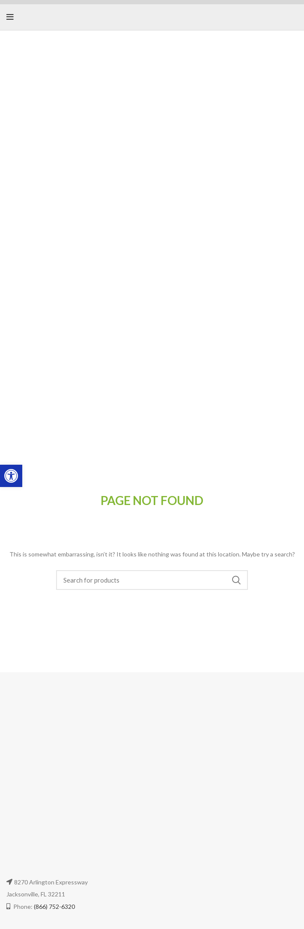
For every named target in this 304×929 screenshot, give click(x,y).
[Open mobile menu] (10, 17)
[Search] (152, 580)
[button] (11, 476)
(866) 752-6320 (54, 906)
